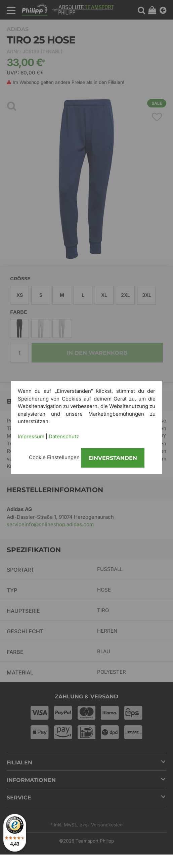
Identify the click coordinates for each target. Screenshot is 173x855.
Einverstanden (112, 458)
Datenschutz (64, 436)
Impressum (31, 436)
